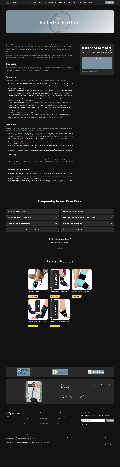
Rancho (87, 437)
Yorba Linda (108, 437)
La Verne (19, 437)
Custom (20, 136)
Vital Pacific (8, 444)
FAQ (58, 421)
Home (29, 2)
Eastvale (52, 437)
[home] (11, 2)
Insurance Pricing (61, 416)
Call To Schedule (96, 59)
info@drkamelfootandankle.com (89, 71)
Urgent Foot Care (44, 423)
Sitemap (58, 423)
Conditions (25, 418)
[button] (42, 2)
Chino (42, 437)
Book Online (42, 421)
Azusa (65, 437)
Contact (90, 2)
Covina (38, 437)
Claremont (8, 437)
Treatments (25, 421)
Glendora (61, 437)
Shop (84, 2)
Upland (23, 437)
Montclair (14, 437)
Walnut (69, 437)
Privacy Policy (39, 442)
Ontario (56, 437)
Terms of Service (47, 442)
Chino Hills (46, 437)
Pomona (28, 437)
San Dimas (33, 437)
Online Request (97, 63)
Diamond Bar (75, 437)
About (35, 2)
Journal (79, 2)
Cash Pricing (59, 418)
